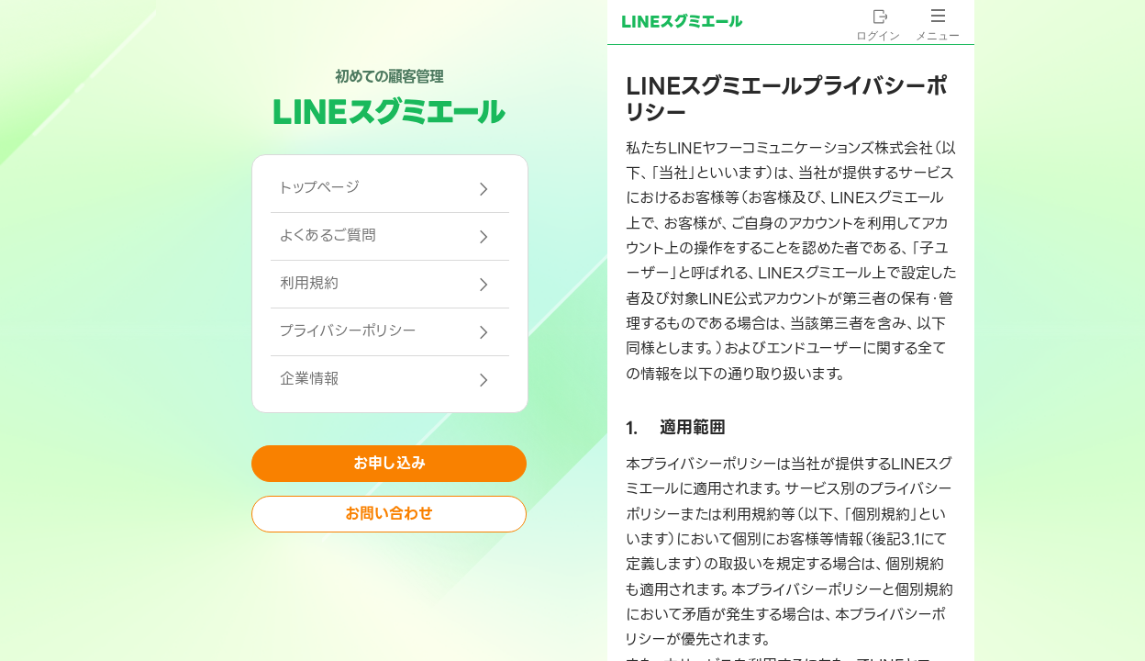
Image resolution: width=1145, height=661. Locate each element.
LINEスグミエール (682, 21)
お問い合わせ (389, 513)
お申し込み (389, 463)
